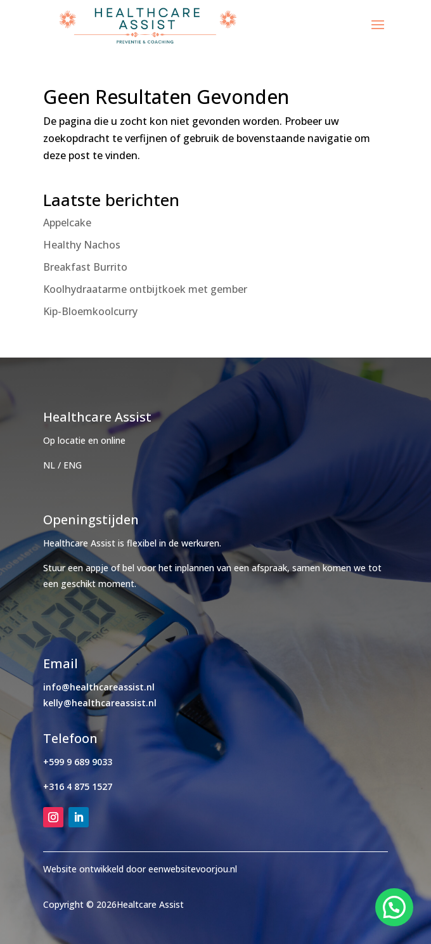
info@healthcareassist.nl (99, 687)
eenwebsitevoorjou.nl (192, 869)
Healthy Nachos (81, 245)
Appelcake (67, 223)
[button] (394, 907)
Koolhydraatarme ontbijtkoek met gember (145, 289)
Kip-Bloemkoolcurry (90, 311)
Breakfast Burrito (85, 267)
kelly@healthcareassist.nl (100, 703)
